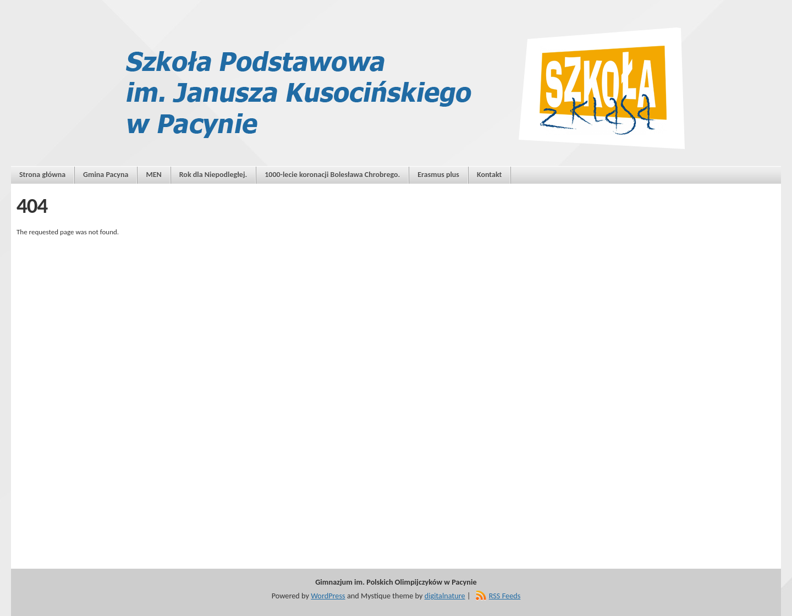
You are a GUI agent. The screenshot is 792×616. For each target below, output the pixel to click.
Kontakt (489, 174)
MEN (153, 174)
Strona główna (42, 174)
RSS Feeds (505, 596)
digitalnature (445, 596)
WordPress (328, 596)
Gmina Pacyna (105, 174)
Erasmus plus (438, 174)
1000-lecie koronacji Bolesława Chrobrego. (332, 174)
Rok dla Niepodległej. (213, 174)
